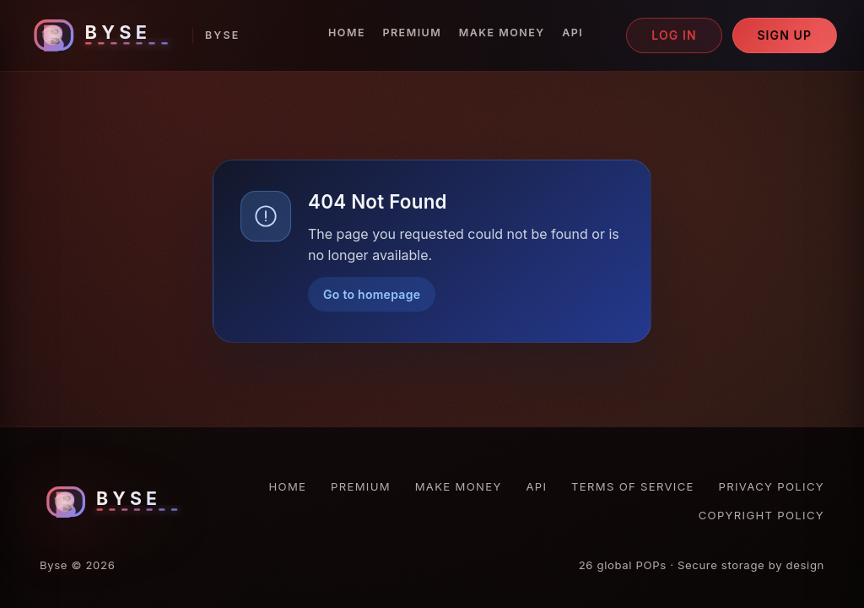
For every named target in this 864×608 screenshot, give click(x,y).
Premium (411, 32)
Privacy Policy (771, 486)
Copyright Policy (761, 515)
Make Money (502, 32)
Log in (674, 35)
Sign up (784, 35)
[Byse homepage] (133, 35)
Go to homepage (371, 294)
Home (346, 32)
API (572, 32)
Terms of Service (632, 486)
